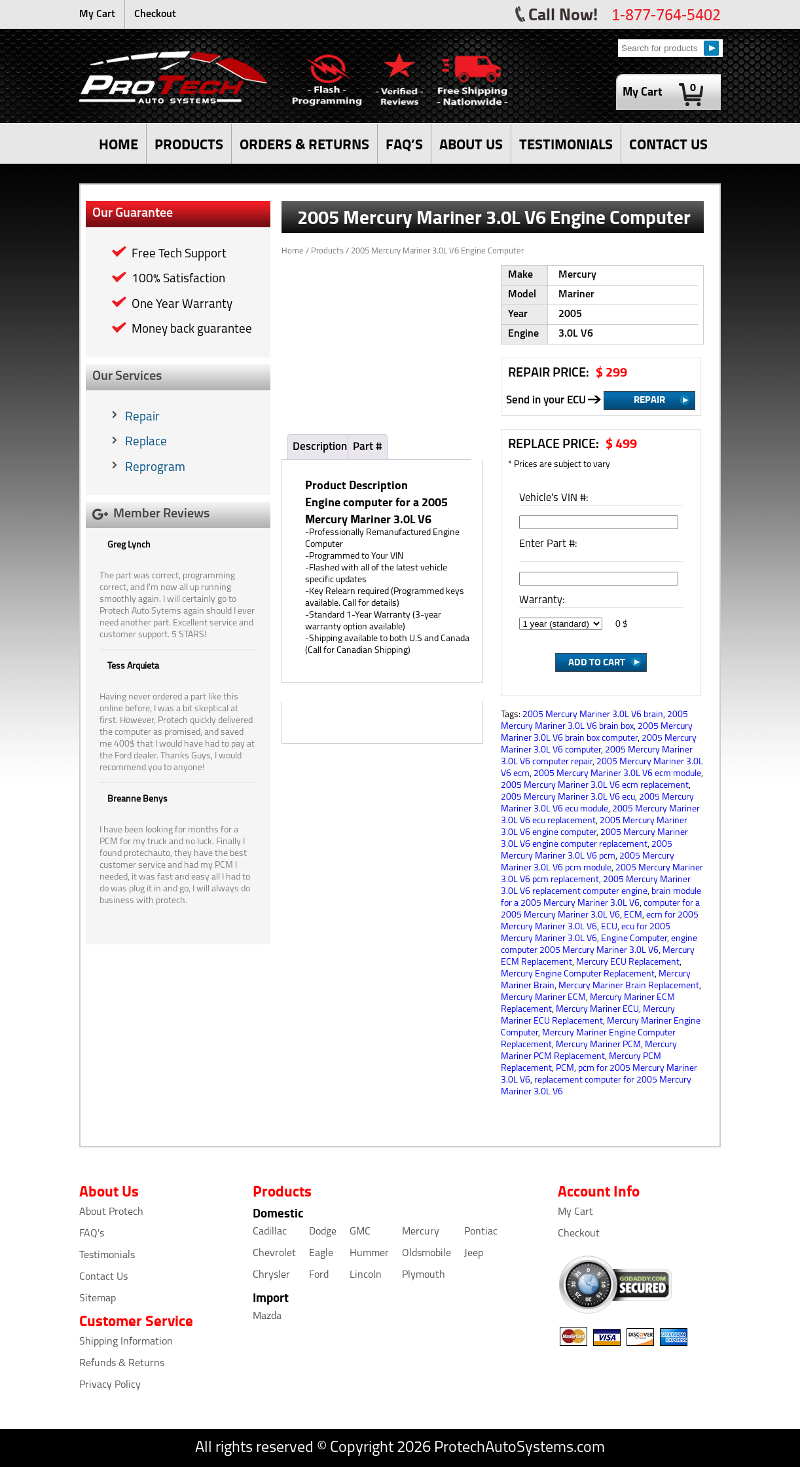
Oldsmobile (426, 1253)
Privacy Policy (110, 1385)
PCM (565, 1068)
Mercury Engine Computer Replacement (578, 974)
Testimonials (107, 1255)
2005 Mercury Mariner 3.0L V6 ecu (568, 797)
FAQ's (91, 1234)
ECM (633, 915)
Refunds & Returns (121, 1363)
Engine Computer (634, 939)
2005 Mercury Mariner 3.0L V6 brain (592, 715)
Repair (142, 417)
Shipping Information (126, 1342)
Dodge (322, 1232)
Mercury (420, 1232)
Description (320, 447)
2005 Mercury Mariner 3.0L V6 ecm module (617, 774)
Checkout (155, 14)
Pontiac (481, 1232)
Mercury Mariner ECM (543, 998)
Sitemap (97, 1298)
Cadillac (270, 1232)
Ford (319, 1275)
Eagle (321, 1253)
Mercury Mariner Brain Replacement (628, 986)
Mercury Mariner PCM (598, 1045)
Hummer (369, 1253)
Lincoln (366, 1275)
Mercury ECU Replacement (628, 962)
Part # (367, 447)
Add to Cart (596, 661)
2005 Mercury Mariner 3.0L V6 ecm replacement (595, 785)
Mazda (267, 1316)
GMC (360, 1232)
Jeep (473, 1253)
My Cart (97, 14)
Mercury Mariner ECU (597, 1009)
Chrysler (271, 1275)
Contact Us (103, 1277)
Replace (146, 442)
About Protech (111, 1212)
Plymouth (423, 1275)
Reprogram (155, 468)
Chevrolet (274, 1253)
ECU (609, 927)
